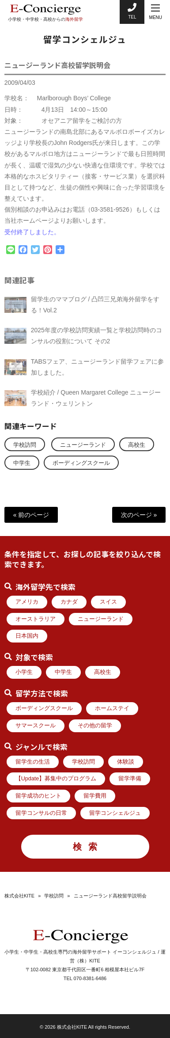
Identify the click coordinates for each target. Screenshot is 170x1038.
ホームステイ (112, 708)
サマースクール (35, 725)
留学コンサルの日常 (41, 813)
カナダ (69, 602)
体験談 (125, 762)
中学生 (21, 463)
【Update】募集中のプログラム (56, 779)
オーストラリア (35, 619)
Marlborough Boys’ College (74, 103)
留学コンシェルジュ (115, 813)
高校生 (136, 445)
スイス (108, 602)
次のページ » (139, 514)
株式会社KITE (19, 895)
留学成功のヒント (38, 796)
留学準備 (129, 779)
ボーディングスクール (81, 463)
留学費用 (94, 796)
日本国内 (26, 636)
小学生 (24, 672)
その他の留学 (95, 725)
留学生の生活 (32, 762)
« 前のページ (31, 514)
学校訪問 (24, 445)
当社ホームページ (29, 225)
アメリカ (26, 602)
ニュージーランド (83, 445)
